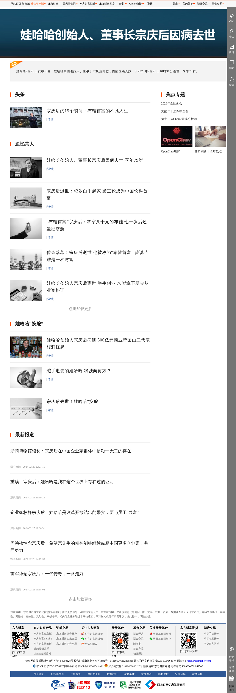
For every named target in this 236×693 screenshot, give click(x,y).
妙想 (121, 3)
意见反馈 (231, 669)
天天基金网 (69, 3)
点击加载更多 (80, 309)
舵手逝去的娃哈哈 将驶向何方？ (79, 370)
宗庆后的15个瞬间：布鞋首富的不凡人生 (87, 110)
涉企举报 (231, 658)
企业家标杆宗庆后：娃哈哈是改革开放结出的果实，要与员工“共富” (74, 512)
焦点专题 (175, 94)
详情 (50, 119)
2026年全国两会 (171, 103)
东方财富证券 (87, 3)
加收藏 (26, 3)
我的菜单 (188, 3)
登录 (175, 3)
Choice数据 (135, 3)
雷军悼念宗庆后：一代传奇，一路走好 (47, 573)
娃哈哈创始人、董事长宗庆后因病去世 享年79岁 (95, 160)
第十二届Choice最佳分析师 (179, 119)
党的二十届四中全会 (174, 111)
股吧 (149, 3)
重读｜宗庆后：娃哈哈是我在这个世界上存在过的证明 (62, 481)
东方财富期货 (107, 3)
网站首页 (16, 3)
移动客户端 (37, 3)
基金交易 (217, 3)
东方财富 (53, 3)
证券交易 (202, 3)
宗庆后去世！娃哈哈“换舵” (74, 401)
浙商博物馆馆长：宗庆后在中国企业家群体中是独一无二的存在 (70, 451)
